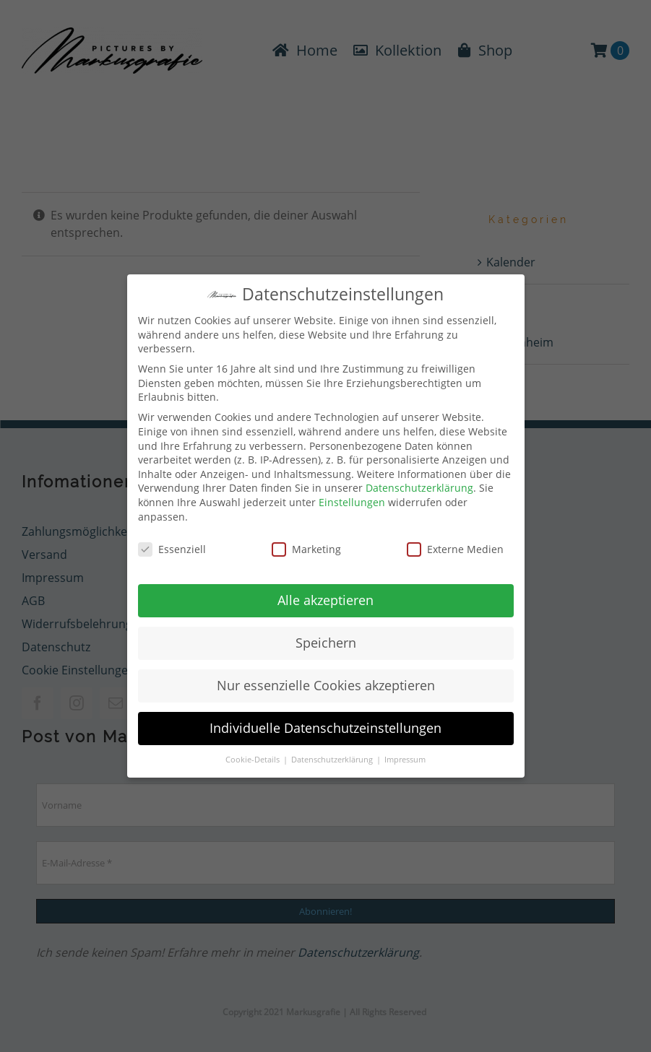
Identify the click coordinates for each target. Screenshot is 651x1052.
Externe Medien (455, 545)
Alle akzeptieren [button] (325, 596)
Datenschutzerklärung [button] (333, 756)
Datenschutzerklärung (419, 484)
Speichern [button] (326, 639)
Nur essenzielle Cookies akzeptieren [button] (326, 681)
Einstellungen (352, 498)
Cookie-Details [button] (253, 756)
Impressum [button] (405, 756)
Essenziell (172, 545)
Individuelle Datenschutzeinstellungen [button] (325, 724)
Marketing (306, 545)
